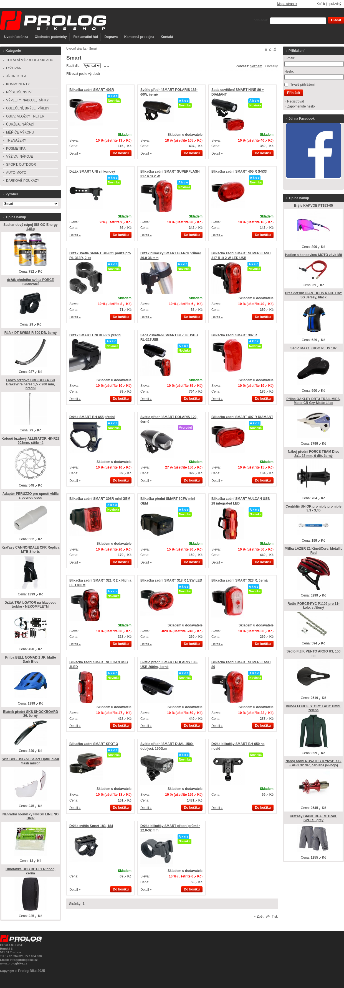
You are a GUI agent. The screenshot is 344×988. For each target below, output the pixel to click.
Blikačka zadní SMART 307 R (234, 335)
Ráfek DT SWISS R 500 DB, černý (30, 333)
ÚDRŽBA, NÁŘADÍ (20, 124)
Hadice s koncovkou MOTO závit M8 (313, 255)
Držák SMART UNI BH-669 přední (95, 335)
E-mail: (289, 58)
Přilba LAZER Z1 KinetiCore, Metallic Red (314, 551)
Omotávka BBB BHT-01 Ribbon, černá (30, 871)
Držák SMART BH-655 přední (92, 417)
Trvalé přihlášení (302, 84)
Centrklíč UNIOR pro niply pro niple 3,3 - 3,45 (313, 509)
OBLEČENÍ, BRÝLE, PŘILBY (27, 108)
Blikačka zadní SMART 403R (91, 90)
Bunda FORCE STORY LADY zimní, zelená (313, 708)
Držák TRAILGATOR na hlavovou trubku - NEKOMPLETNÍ (31, 605)
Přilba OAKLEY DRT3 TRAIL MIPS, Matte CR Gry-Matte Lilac (313, 401)
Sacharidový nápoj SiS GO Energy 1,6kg (30, 227)
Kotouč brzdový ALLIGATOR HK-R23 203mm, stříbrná (30, 441)
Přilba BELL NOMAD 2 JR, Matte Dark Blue (30, 660)
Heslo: (289, 71)
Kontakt (167, 37)
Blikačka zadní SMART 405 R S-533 (239, 171)
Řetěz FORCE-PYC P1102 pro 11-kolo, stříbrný (313, 606)
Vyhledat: (261, 20)
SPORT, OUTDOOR (21, 165)
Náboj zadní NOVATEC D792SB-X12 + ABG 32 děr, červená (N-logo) (313, 763)
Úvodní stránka (16, 37)
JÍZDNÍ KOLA (16, 76)
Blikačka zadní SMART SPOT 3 (93, 744)
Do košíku (121, 153)
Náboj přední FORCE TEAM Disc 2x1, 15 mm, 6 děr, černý (313, 454)
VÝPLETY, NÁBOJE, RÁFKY (27, 100)
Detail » (75, 153)
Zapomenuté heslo (301, 106)
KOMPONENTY (18, 84)
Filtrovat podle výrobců (83, 74)
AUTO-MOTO (16, 173)
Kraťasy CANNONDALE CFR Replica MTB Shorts (30, 550)
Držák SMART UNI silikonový (92, 171)
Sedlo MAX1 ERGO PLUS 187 (313, 348)
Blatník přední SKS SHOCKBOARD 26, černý (30, 714)
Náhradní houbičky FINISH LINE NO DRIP (30, 816)
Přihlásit (293, 93)
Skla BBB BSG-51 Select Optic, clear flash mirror (30, 761)
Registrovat (295, 101)
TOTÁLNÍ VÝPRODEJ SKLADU (29, 60)
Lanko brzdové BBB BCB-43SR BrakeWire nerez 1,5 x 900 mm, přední (30, 384)
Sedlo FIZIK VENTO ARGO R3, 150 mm (314, 653)
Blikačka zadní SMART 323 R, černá (239, 580)
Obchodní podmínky (51, 37)
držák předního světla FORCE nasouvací (30, 282)
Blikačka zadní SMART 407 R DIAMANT (242, 417)
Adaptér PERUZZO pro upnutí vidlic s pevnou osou (30, 496)
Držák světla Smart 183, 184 (91, 826)
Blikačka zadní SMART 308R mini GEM (99, 499)
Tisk (275, 916)
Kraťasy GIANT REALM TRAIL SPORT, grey (313, 818)
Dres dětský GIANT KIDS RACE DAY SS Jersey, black (313, 295)
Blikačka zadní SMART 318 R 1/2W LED (171, 580)
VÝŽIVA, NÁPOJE (19, 156)
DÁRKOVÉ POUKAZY (22, 181)
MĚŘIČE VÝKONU (20, 132)
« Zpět (259, 916)
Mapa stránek (287, 4)
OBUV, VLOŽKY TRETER (25, 116)
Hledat (336, 20)
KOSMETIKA (16, 148)
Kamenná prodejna (139, 37)
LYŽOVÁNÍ (14, 68)
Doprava (111, 37)
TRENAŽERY (16, 140)
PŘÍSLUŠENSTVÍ (19, 92)
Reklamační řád (85, 37)
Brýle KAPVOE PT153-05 (313, 206)
